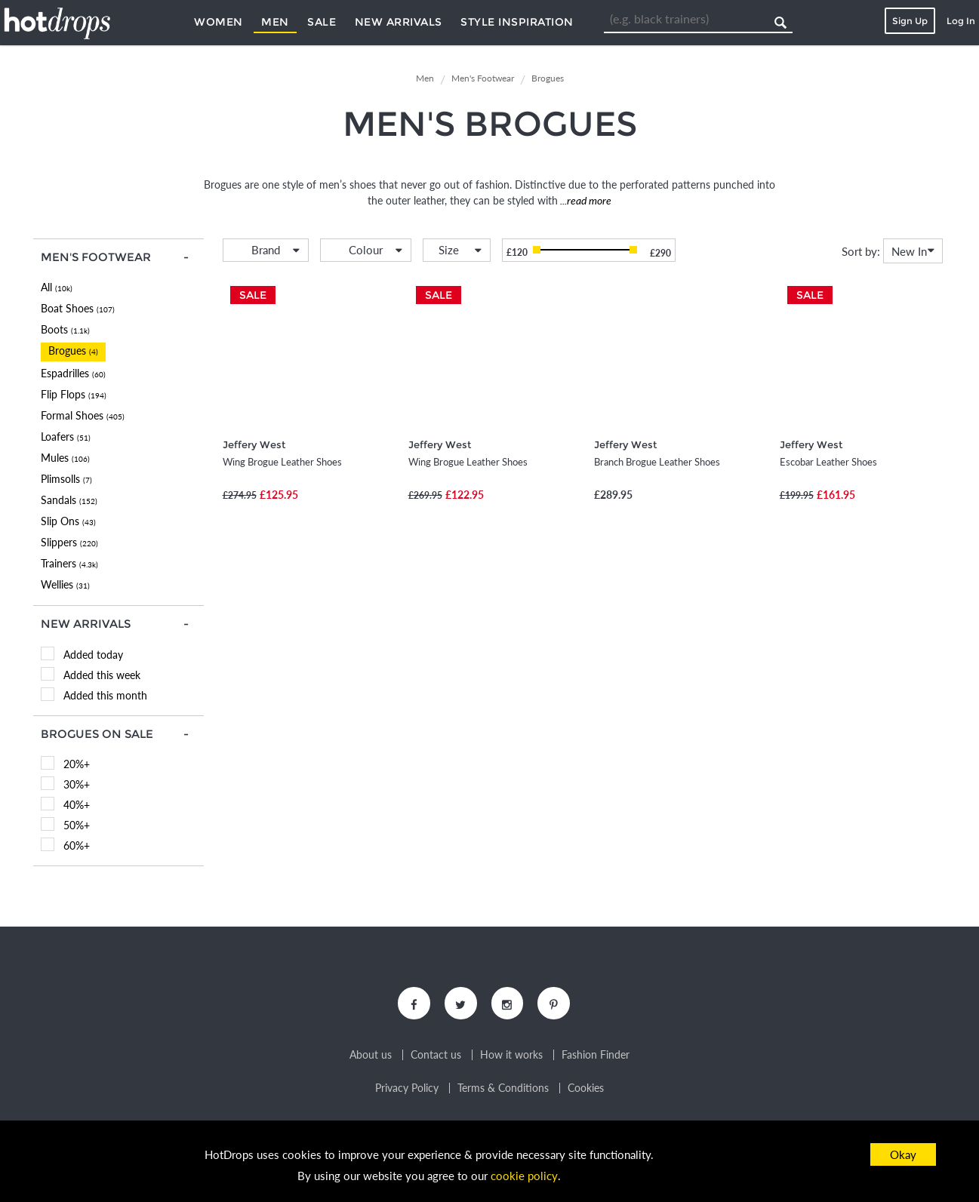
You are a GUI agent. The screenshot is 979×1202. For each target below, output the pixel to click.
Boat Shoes (78, 308)
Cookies (586, 1089)
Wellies (65, 584)
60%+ (76, 845)
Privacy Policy (407, 1089)
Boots (65, 329)
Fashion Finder (596, 1056)
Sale (321, 22)
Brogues (73, 350)
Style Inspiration (517, 22)
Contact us (436, 1056)
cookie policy (524, 1176)
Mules (65, 457)
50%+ (76, 825)
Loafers (66, 436)
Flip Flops (73, 394)
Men (275, 22)
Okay (903, 1154)
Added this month (105, 695)
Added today (93, 654)
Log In (961, 20)
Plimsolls (66, 478)
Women (218, 22)
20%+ (76, 764)
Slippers (69, 542)
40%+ (76, 804)
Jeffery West (254, 444)
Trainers (69, 563)
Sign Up (910, 20)
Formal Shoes (83, 415)
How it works (511, 1056)
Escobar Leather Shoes (828, 462)
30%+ (76, 784)
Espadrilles (73, 373)
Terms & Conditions (503, 1089)
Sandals (69, 499)
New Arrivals (398, 22)
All (56, 287)
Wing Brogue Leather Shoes (282, 462)
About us (370, 1056)
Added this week (101, 675)
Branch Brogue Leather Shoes (657, 462)
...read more (584, 200)
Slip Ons (68, 521)
